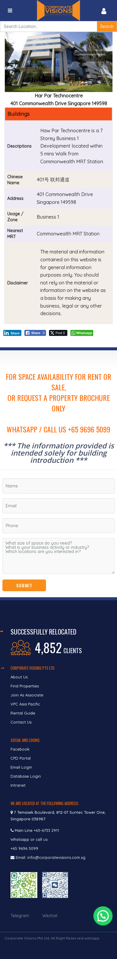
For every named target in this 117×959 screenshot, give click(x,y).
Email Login (21, 767)
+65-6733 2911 (46, 830)
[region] (58, 473)
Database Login (26, 776)
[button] (103, 919)
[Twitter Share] (58, 333)
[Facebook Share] (35, 333)
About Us (19, 677)
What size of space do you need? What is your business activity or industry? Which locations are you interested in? (58, 556)
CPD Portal (21, 758)
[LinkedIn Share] (12, 333)
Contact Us (22, 722)
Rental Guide (23, 713)
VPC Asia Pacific (25, 704)
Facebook (20, 749)
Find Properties (25, 686)
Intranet (18, 785)
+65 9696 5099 (24, 848)
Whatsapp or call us (30, 839)
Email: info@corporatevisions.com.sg (50, 857)
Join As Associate (27, 695)
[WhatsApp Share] (82, 333)
